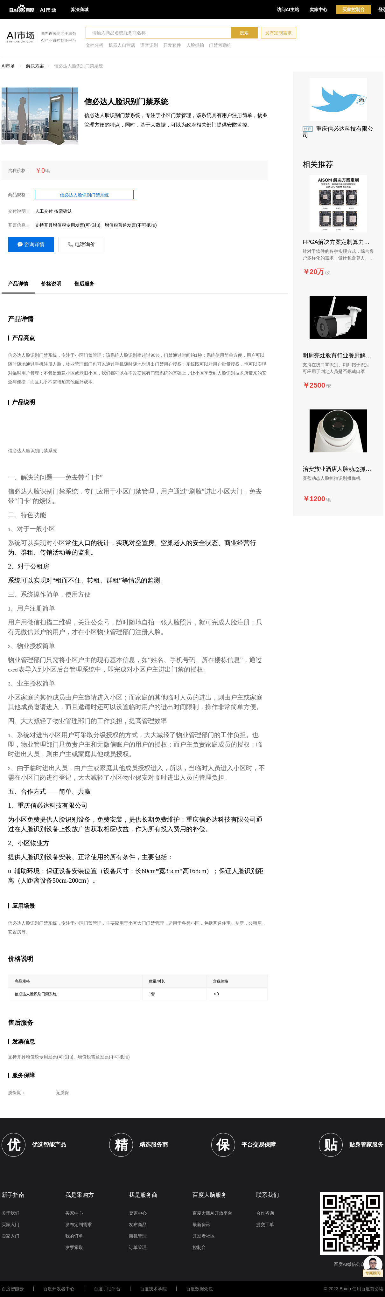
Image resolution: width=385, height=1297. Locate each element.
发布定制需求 (278, 32)
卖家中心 (318, 9)
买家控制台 (353, 9)
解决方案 (35, 65)
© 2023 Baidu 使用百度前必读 (353, 1288)
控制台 (199, 1247)
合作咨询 (265, 1213)
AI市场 (8, 65)
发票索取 (74, 1247)
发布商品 (138, 1224)
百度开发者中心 (58, 1288)
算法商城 (79, 9)
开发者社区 (203, 1235)
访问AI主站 (288, 9)
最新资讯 (201, 1224)
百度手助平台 (107, 1288)
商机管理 (138, 1235)
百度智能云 (13, 1288)
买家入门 (10, 1224)
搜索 (244, 32)
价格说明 (51, 283)
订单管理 (138, 1247)
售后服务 (84, 283)
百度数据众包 (199, 1288)
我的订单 (74, 1235)
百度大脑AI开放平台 (212, 1213)
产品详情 (18, 283)
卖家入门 (10, 1235)
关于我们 (10, 1213)
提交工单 (265, 1224)
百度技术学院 (153, 1288)
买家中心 (74, 1213)
